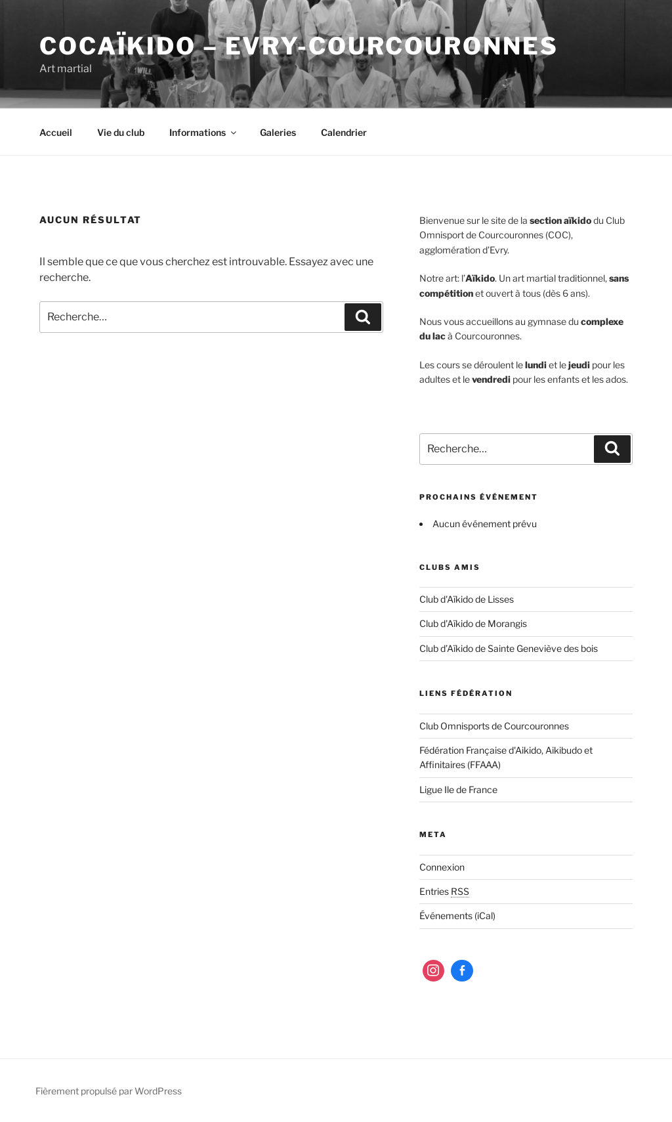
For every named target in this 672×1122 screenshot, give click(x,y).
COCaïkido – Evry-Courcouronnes (298, 46)
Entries (444, 891)
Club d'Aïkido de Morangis (473, 623)
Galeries (278, 132)
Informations (203, 132)
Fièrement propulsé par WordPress (108, 1090)
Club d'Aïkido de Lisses (466, 599)
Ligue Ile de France (458, 789)
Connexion (442, 867)
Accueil (55, 132)
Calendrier (344, 132)
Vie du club (120, 132)
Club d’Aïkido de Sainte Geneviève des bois (508, 648)
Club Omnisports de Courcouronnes (494, 725)
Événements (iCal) (457, 915)
